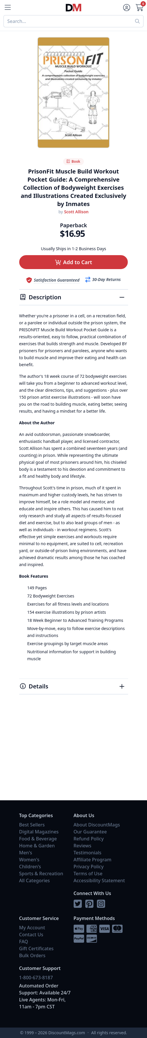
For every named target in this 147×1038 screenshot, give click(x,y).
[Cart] (140, 7)
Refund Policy (89, 838)
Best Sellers (32, 825)
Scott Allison (76, 211)
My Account (32, 927)
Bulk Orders (32, 955)
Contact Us (31, 934)
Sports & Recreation (41, 873)
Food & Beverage (38, 838)
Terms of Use (88, 873)
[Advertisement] (73, 753)
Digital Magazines (39, 831)
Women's (29, 859)
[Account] (126, 7)
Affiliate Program (92, 859)
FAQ (23, 941)
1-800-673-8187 (36, 977)
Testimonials (88, 852)
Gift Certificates (36, 948)
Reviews (82, 845)
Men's (25, 852)
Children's (30, 866)
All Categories (34, 880)
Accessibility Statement (99, 880)
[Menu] (7, 7)
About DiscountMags (97, 825)
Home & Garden (37, 845)
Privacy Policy (89, 866)
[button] (73, 262)
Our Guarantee (90, 831)
